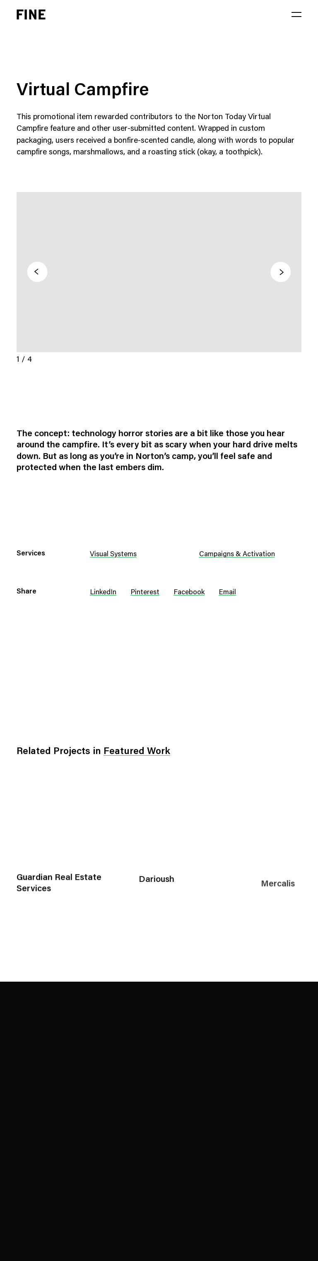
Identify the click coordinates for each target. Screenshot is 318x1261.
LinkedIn (103, 592)
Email (227, 592)
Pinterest (144, 592)
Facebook (189, 592)
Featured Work (137, 752)
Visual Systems (113, 554)
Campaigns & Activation (237, 554)
